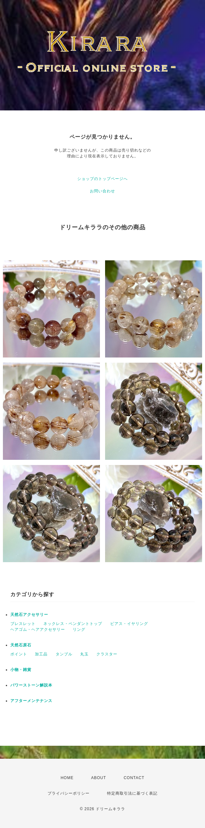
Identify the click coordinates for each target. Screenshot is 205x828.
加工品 (41, 654)
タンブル (64, 654)
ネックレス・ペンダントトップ (72, 623)
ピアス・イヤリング (129, 623)
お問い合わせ (102, 191)
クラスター (106, 654)
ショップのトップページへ (102, 178)
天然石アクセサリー (29, 614)
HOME (66, 778)
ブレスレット (23, 623)
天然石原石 (20, 645)
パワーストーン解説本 (31, 685)
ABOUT (98, 778)
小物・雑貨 (20, 669)
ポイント (18, 654)
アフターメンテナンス (31, 700)
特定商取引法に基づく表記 (132, 793)
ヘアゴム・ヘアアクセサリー (37, 629)
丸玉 (84, 654)
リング (79, 629)
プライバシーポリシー (69, 793)
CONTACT (134, 778)
